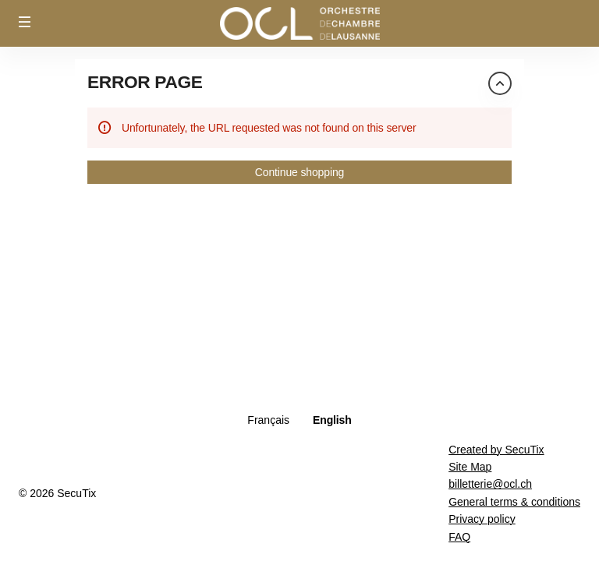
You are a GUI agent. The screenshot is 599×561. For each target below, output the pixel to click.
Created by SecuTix (496, 449)
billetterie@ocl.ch (490, 484)
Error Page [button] (145, 82)
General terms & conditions (514, 502)
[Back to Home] (299, 23)
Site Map (469, 466)
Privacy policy (482, 519)
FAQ (459, 537)
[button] (25, 22)
